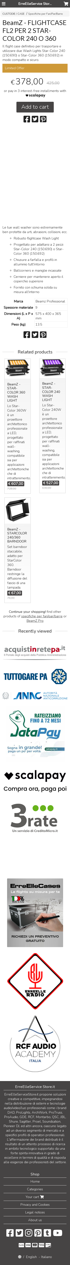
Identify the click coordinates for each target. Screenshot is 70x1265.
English (31, 1257)
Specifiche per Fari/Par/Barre (45, 14)
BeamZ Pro (35, 620)
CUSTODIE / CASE (13, 14)
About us (35, 1220)
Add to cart (35, 107)
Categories (35, 1189)
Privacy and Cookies (35, 1204)
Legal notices (35, 1212)
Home (35, 1181)
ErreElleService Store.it (36, 4)
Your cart (35, 1197)
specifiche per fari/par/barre (42, 616)
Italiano (46, 1257)
